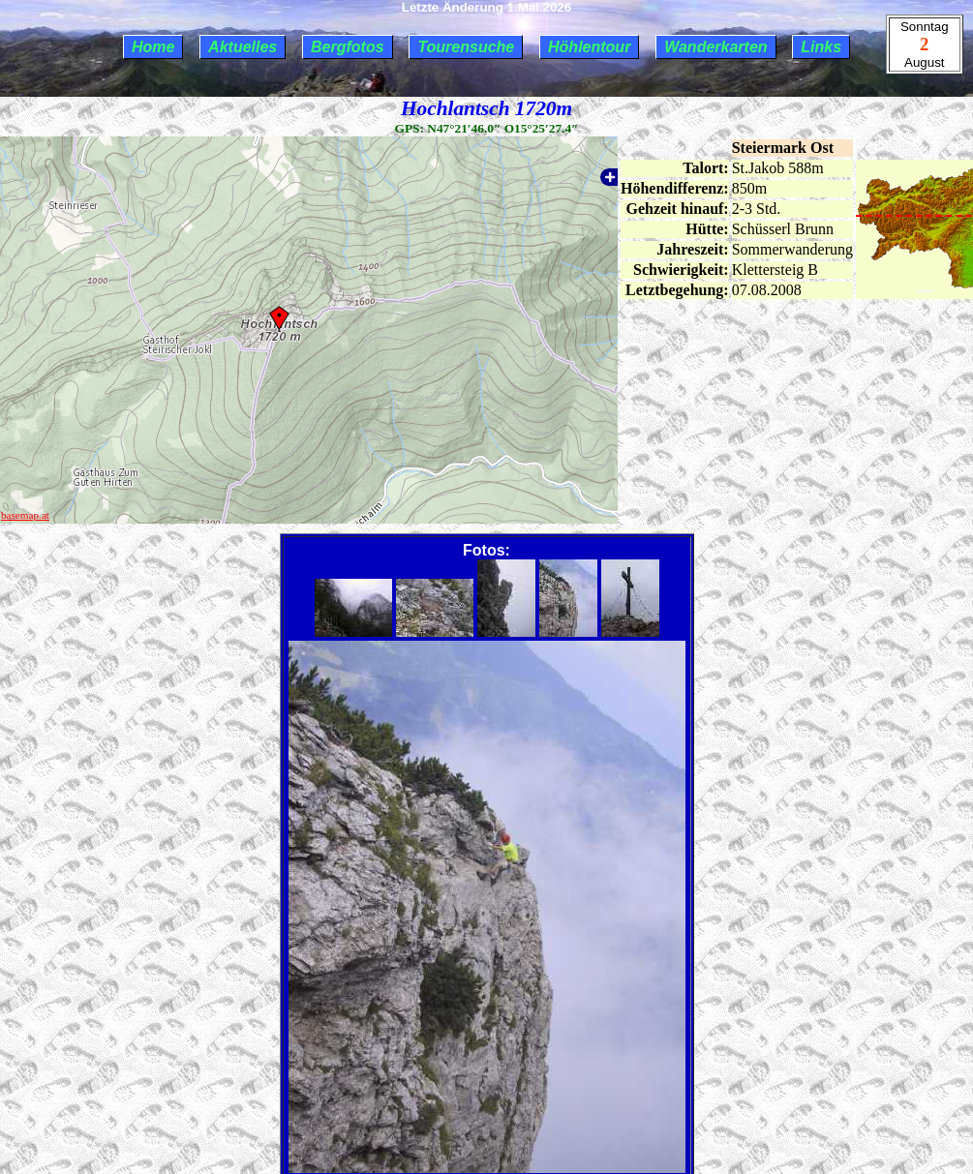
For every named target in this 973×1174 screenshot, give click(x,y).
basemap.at (25, 515)
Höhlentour (589, 47)
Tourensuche (465, 47)
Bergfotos (347, 47)
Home (153, 47)
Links (821, 47)
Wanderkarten (715, 47)
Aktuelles (242, 47)
